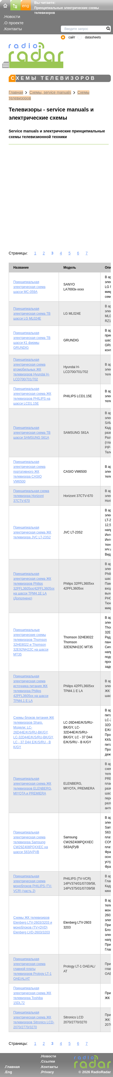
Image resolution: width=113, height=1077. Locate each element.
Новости (12, 16)
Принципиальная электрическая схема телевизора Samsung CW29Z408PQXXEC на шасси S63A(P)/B (30, 842)
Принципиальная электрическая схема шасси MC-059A (29, 287)
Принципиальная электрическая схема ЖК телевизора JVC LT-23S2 (32, 532)
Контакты (13, 28)
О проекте (13, 22)
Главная (16, 92)
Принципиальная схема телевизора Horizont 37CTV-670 (31, 496)
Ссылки (48, 1061)
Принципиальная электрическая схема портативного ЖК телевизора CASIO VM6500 (29, 471)
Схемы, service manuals (50, 92)
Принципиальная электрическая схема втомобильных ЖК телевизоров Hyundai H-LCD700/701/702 (31, 369)
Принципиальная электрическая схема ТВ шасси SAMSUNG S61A (32, 432)
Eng (8, 1072)
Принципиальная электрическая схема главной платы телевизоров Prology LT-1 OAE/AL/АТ (32, 969)
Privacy (47, 1072)
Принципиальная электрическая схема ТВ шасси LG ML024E (32, 313)
